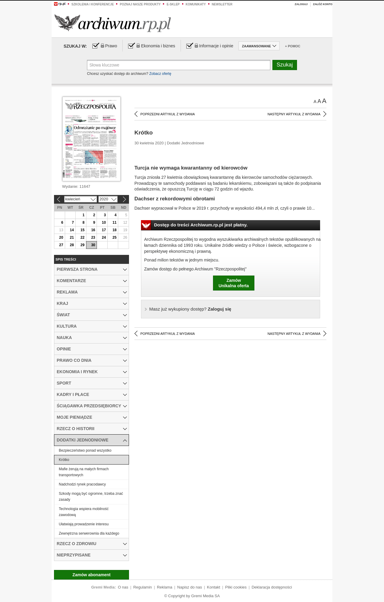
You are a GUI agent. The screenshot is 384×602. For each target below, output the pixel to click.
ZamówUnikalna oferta (233, 283)
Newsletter (222, 4)
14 (72, 230)
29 (82, 245)
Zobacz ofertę (160, 74)
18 (114, 230)
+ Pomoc (292, 46)
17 (104, 230)
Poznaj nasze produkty (140, 4)
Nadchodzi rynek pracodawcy (82, 484)
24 (104, 237)
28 (72, 245)
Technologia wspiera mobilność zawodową (84, 512)
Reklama (164, 587)
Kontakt (213, 587)
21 (72, 237)
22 (82, 237)
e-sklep (172, 4)
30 (93, 245)
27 (61, 245)
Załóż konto (322, 4)
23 (93, 237)
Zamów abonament (92, 574)
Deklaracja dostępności (272, 587)
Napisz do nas (189, 587)
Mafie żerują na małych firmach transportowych (84, 472)
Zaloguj (301, 4)
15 (82, 230)
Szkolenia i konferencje (92, 4)
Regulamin (142, 587)
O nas (123, 587)
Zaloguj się (190, 308)
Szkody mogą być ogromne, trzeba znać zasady (91, 496)
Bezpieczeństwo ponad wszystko (85, 450)
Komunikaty (196, 4)
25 (114, 237)
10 (104, 222)
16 (93, 230)
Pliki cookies (236, 587)
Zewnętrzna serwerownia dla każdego (89, 533)
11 (114, 222)
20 (61, 237)
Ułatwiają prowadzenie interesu (84, 524)
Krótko (64, 460)
